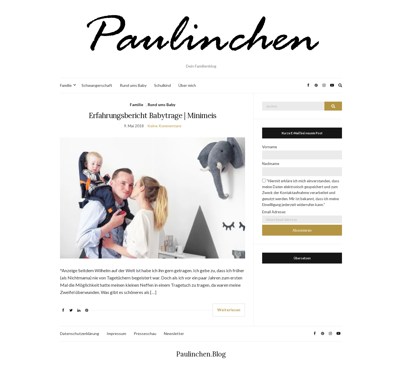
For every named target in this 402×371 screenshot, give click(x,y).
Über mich (187, 85)
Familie (66, 85)
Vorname (269, 147)
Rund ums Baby (133, 85)
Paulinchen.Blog (201, 354)
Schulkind (162, 85)
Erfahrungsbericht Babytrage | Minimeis (153, 115)
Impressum (116, 333)
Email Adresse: (274, 212)
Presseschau (145, 333)
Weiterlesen (228, 309)
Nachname (270, 163)
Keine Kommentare (164, 125)
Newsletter (174, 333)
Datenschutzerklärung (79, 333)
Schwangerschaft (97, 85)
